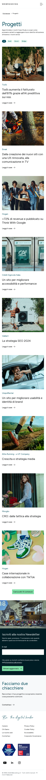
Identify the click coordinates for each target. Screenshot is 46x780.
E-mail (4, 647)
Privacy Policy (29, 726)
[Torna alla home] (10, 4)
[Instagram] (19, 763)
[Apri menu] (41, 4)
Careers (5, 726)
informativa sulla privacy (13, 662)
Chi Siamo (5, 729)
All (4, 41)
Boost (17, 41)
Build (9, 41)
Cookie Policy (29, 729)
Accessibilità (28, 733)
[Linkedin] (12, 763)
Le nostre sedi (7, 733)
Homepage (6, 13)
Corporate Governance (32, 736)
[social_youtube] (5, 763)
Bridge (24, 41)
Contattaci (6, 736)
